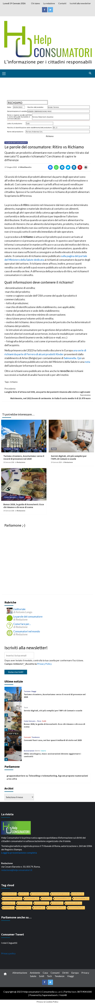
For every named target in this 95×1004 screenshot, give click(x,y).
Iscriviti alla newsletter (80, 3)
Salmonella (70, 358)
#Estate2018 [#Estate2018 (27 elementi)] (9, 894)
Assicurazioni (29, 751)
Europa (75, 972)
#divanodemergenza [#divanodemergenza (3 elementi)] (60, 894)
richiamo (14, 382)
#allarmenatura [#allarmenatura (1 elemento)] (25, 903)
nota (87, 361)
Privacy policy (8, 953)
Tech (54, 449)
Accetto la (30, 663)
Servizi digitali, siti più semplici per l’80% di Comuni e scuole (69, 457)
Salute (43, 751)
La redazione (49, 3)
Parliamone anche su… (16, 917)
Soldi (28, 497)
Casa (45, 972)
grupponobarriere (16, 775)
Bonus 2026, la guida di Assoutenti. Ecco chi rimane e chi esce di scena (23, 506)
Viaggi (16, 449)
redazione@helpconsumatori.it (16, 870)
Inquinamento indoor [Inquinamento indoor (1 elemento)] (56, 907)
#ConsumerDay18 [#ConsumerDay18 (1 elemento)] (76, 907)
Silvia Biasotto (26, 167)
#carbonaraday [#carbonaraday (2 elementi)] (32, 898)
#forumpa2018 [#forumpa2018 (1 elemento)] (24, 907)
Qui (79, 358)
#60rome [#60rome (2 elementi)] (47, 898)
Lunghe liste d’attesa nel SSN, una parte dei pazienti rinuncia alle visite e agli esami (47, 390)
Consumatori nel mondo (26, 631)
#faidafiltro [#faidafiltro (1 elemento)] (8, 907)
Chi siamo (35, 3)
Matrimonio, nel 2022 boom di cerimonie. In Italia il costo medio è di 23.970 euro (47, 396)
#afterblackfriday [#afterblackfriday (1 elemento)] (81, 898)
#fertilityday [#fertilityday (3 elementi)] (78, 894)
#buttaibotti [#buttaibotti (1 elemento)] (57, 903)
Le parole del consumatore (16, 143)
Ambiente (35, 972)
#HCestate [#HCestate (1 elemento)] (39, 907)
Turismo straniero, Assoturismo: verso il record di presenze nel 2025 (23, 457)
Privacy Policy (44, 663)
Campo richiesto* (14, 663)
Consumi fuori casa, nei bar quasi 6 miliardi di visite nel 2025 (53, 740)
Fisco (21, 497)
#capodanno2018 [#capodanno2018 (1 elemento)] (73, 903)
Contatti (62, 3)
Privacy (85, 972)
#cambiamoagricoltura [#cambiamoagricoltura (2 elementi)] (12, 898)
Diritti (37, 751)
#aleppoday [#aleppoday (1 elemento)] (9, 903)
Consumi (27, 737)
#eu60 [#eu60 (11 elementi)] (23, 894)
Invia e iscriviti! (15, 671)
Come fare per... (10, 497)
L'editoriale (19, 609)
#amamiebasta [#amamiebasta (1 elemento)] (42, 903)
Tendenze (36, 737)
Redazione (21, 462)
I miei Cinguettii (9, 942)
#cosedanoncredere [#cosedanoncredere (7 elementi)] (39, 894)
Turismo (7, 449)
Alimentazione (19, 972)
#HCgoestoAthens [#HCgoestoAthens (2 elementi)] (62, 898)
